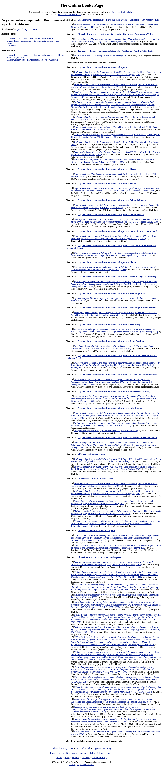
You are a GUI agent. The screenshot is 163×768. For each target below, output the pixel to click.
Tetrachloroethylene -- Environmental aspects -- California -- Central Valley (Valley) (116, 51)
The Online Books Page (81, 5)
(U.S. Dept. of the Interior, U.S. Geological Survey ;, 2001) (114, 313)
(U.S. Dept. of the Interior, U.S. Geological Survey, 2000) (115, 424)
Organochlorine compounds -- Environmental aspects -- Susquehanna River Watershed (118, 375)
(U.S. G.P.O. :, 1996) (112, 669)
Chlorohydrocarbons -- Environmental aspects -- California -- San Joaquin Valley (115, 34)
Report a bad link (82, 748)
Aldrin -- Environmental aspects (92, 454)
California (11, 46)
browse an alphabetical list (69, 14)
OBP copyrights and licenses (81, 764)
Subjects (100, 753)
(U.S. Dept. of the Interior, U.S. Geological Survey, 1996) (114, 284)
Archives (86, 757)
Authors (83, 753)
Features (75, 757)
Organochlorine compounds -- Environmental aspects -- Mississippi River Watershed (117, 308)
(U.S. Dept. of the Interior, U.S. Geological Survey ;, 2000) (115, 189)
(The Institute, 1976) (106, 430)
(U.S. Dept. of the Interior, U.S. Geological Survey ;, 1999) (111, 382)
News (67, 757)
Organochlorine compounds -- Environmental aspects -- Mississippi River (112, 293)
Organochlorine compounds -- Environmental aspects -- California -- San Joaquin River (118, 20)
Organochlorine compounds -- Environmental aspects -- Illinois (107, 262)
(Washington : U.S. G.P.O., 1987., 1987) (116, 604)
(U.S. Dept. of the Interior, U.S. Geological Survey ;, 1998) (113, 237)
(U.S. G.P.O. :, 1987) (116, 656)
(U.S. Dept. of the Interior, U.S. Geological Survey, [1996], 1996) (115, 206)
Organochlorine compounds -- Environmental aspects (30, 38)
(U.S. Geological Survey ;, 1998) (116, 40)
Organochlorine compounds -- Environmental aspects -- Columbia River (111, 214)
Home (52, 753)
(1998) (100, 56)
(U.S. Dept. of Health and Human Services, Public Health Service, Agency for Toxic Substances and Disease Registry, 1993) (115, 492)
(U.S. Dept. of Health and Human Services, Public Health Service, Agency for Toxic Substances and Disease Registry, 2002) (113, 468)
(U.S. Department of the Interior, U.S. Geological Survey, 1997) (115, 268)
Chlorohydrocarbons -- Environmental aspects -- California (32, 60)
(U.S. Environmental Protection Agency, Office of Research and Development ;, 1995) (115, 720)
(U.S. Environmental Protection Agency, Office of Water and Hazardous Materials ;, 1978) (116, 512)
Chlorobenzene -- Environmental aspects (96, 530)
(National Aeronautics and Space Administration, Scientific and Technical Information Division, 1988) (111, 700)
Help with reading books (62, 748)
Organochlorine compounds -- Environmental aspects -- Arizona (107, 183)
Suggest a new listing (102, 748)
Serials (110, 753)
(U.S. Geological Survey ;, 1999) (116, 220)
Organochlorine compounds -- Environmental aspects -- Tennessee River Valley (114, 391)
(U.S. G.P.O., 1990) (115, 641)
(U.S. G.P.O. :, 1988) (115, 629)
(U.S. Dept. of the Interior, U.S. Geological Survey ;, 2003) (113, 104)
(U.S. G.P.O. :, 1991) (115, 574)
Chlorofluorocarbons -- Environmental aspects (99, 557)
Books (59, 757)
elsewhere (35, 29)
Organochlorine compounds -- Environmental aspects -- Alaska (107, 169)
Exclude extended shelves (123, 12)
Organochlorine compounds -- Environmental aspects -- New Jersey (109, 324)
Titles (92, 753)
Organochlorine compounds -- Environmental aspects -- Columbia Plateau (112, 200)
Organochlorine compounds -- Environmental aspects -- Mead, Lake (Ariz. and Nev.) (117, 276)
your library (22, 29)
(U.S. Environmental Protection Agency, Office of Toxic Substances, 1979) (114, 563)
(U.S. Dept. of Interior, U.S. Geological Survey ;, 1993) (114, 587)
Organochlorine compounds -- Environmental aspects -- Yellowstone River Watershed (117, 437)
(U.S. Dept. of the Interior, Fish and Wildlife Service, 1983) (115, 135)
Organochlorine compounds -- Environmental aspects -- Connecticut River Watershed (117, 231)
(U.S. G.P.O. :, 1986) (115, 679)
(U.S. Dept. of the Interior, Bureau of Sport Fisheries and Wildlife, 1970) (115, 161)
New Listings (72, 753)
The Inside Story (99, 757)
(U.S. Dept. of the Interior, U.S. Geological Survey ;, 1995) (116, 94)
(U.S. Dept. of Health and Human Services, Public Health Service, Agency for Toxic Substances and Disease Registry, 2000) (116, 460)
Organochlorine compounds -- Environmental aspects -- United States (110, 408)
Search (61, 753)
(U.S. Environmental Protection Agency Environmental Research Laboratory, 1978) (112, 502)
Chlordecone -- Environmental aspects (95, 479)
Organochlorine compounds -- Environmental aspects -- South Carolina (111, 341)
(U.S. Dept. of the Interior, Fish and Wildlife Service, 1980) (112, 347)
